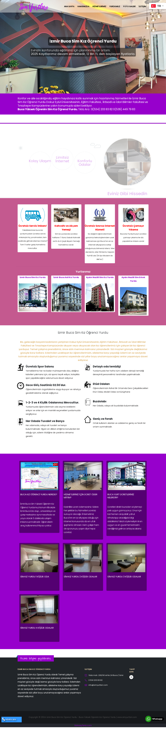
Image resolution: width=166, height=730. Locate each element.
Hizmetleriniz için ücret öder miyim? (80, 496)
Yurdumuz (114, 6)
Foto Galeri (129, 6)
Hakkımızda (83, 6)
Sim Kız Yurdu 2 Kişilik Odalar (80, 576)
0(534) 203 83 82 (102, 109)
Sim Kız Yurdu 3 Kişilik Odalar (124, 576)
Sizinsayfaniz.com (83, 725)
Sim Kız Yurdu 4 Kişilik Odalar (37, 627)
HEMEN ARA (9, 719)
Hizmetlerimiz (99, 6)
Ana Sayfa (69, 6)
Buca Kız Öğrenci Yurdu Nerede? (38, 494)
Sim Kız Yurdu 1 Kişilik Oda (34, 576)
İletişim (142, 6)
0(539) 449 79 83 (124, 109)
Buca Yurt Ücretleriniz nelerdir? (120, 496)
